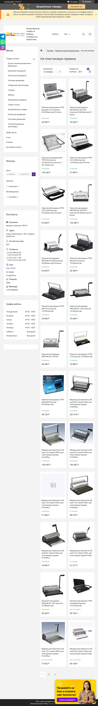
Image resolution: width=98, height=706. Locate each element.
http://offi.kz (11, 268)
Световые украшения (16, 119)
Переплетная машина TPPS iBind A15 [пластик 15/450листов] (81, 260)
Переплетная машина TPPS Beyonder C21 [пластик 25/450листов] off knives (53, 109)
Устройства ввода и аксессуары (16, 125)
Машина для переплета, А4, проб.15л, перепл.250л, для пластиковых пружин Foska (81, 553)
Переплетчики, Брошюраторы (67, 51)
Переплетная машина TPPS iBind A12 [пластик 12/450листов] (53, 308)
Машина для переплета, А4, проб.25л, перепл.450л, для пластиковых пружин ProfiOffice (81, 403)
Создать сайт (9, 2)
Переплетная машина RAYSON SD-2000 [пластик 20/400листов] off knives (52, 260)
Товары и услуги (12, 59)
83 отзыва (74, 2)
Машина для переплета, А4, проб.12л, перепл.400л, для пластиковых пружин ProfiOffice (53, 652)
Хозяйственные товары (17, 109)
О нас (8, 137)
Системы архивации (16, 80)
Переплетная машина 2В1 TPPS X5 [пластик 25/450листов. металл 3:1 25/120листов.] (52, 161)
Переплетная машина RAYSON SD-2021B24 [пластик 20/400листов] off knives (81, 211)
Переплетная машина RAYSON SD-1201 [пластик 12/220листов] (80, 308)
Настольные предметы (17, 76)
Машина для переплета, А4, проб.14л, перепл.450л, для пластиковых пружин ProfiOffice (81, 504)
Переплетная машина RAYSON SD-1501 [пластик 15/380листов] (52, 603)
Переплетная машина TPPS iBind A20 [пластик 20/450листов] (53, 402)
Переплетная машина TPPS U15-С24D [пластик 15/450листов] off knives (81, 160)
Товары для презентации (18, 85)
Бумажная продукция (17, 71)
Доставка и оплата (14, 147)
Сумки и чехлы (14, 105)
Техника (50, 51)
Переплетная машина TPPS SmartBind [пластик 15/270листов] (81, 603)
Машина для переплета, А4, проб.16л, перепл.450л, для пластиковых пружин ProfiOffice (53, 453)
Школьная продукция (16, 114)
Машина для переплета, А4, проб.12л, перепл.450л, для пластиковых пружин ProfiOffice (53, 504)
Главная (55, 34)
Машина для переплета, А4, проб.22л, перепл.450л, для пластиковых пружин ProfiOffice (81, 453)
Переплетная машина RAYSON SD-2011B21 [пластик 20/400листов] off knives (81, 111)
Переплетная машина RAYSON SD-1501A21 (50, 355)
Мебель (11, 95)
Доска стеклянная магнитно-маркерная (19, 64)
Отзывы (9, 142)
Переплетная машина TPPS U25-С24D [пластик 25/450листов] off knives (53, 210)
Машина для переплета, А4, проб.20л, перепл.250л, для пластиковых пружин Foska (81, 651)
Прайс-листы (11, 133)
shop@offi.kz (11, 275)
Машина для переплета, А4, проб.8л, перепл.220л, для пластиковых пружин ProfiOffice (53, 554)
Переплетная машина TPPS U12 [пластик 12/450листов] (81, 355)
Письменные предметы (17, 100)
